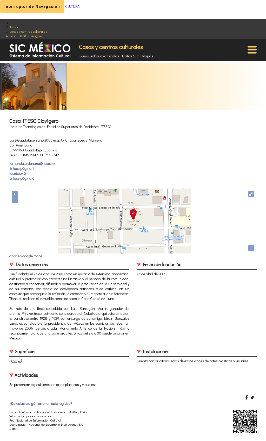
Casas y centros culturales (28, 31)
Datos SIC (130, 55)
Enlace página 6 (21, 178)
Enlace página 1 (21, 168)
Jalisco (14, 27)
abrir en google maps (25, 255)
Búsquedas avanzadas (99, 55)
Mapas (148, 55)
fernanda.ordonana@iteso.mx (32, 163)
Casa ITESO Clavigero (25, 36)
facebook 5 (17, 173)
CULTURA (72, 6)
